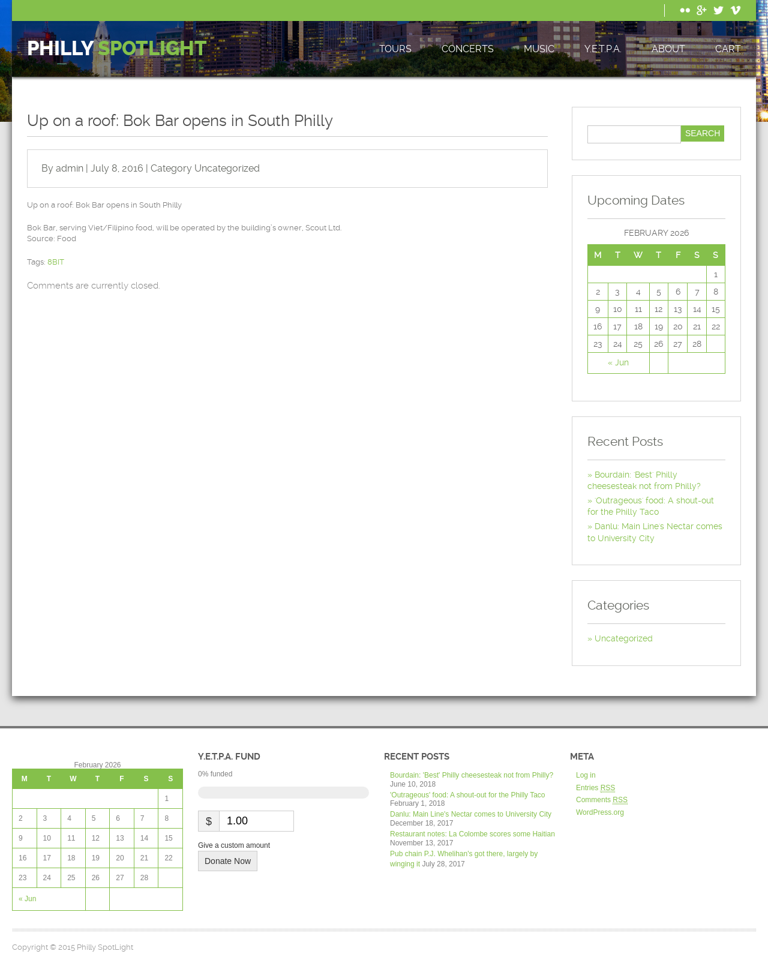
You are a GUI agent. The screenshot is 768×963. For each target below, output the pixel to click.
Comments (602, 800)
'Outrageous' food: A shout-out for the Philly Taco (467, 795)
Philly (117, 49)
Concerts (468, 49)
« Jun (618, 362)
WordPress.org (600, 812)
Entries (595, 788)
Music (539, 49)
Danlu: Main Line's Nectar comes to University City (470, 814)
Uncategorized (227, 168)
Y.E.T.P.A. (603, 49)
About (668, 49)
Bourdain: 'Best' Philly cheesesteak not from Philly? (471, 775)
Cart (728, 49)
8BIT (55, 261)
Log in (586, 775)
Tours (395, 49)
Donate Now (228, 861)
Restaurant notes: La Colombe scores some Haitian (472, 834)
